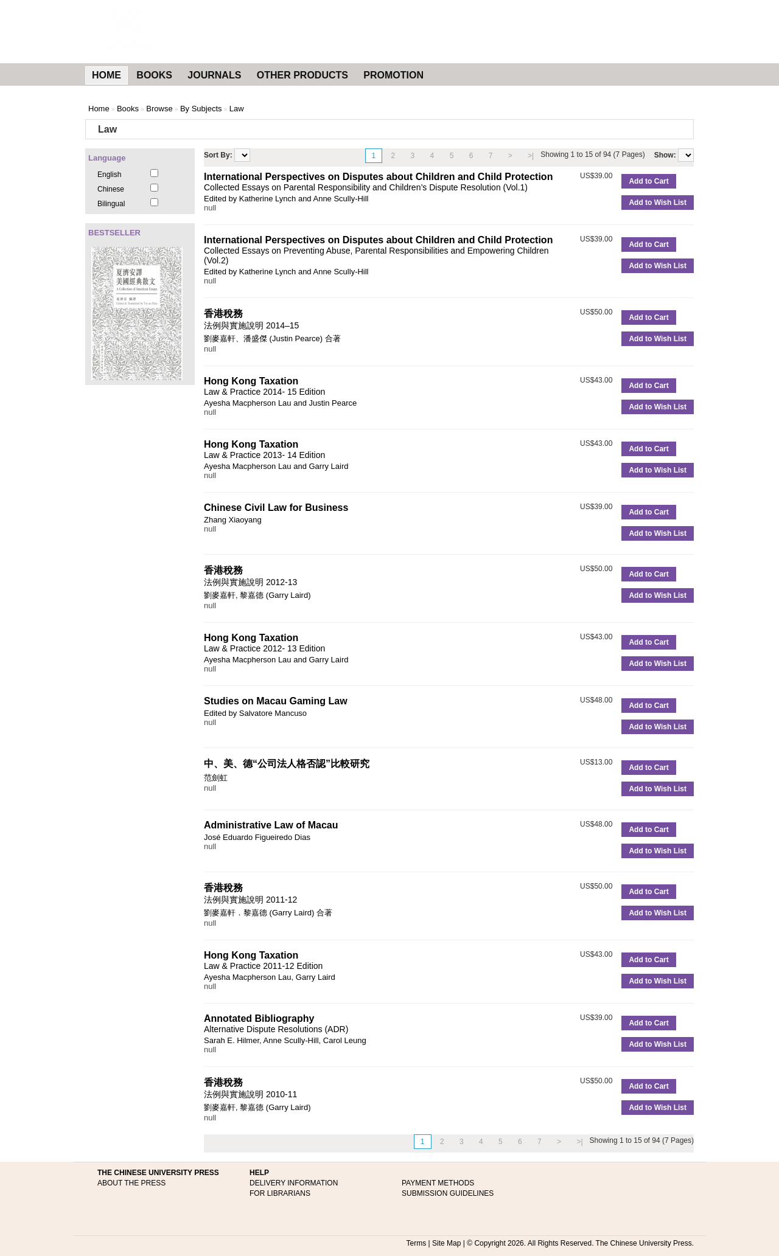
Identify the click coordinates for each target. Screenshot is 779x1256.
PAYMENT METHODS (438, 1183)
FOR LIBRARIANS (280, 1193)
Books (128, 108)
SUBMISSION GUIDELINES (448, 1193)
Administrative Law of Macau (271, 825)
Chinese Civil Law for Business (276, 507)
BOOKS (154, 75)
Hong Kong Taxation (251, 381)
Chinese (110, 189)
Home (99, 108)
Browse (159, 108)
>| (531, 155)
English (109, 174)
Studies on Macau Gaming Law (276, 701)
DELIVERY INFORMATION (294, 1183)
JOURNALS (214, 75)
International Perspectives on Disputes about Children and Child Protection (378, 177)
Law (236, 108)
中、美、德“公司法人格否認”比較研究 (286, 763)
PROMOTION (393, 75)
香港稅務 (223, 313)
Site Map (446, 1243)
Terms (417, 1243)
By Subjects (201, 108)
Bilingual (111, 204)
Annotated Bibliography (259, 1018)
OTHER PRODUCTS (302, 75)
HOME (106, 75)
